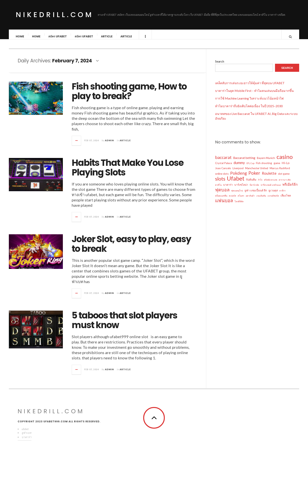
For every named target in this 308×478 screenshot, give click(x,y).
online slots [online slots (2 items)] (222, 177)
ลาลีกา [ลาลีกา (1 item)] (282, 194)
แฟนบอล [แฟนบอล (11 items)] (224, 204)
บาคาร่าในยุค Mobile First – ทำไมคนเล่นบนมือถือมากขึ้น (254, 94)
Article (107, 36)
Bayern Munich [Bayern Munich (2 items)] (266, 161)
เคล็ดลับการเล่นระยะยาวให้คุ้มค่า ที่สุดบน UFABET (250, 87)
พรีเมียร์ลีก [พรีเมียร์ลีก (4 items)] (290, 188)
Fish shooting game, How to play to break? (129, 95)
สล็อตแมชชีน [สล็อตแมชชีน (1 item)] (221, 199)
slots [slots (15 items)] (220, 182)
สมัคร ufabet (58, 36)
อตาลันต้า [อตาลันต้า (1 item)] (250, 199)
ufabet (25, 433)
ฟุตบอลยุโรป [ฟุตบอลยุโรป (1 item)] (237, 194)
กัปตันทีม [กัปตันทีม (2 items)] (251, 183)
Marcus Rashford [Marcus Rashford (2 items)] (280, 172)
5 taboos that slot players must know (124, 324)
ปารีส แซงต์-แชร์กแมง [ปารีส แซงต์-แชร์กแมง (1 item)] (271, 188)
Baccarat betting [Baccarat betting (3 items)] (244, 161)
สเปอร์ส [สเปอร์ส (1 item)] (232, 199)
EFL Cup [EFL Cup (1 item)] (250, 167)
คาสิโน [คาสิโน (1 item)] (218, 188)
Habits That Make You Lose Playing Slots (127, 172)
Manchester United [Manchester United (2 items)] (256, 172)
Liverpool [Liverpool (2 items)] (238, 172)
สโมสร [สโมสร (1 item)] (241, 199)
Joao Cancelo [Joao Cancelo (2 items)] (223, 172)
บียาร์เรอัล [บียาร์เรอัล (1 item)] (254, 188)
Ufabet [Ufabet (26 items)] (235, 182)
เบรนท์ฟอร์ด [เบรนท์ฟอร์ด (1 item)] (273, 199)
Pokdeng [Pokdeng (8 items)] (238, 177)
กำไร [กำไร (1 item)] (260, 183)
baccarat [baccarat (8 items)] (223, 161)
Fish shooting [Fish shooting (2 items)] (264, 167)
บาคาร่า (26, 441)
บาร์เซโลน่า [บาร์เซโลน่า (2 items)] (241, 188)
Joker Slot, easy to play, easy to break (131, 248)
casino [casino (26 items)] (285, 160)
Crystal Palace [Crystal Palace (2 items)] (223, 167)
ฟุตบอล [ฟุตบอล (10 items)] (222, 193)
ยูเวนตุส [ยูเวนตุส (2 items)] (273, 194)
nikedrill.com (55, 15)
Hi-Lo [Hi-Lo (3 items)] (286, 167)
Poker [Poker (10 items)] (254, 176)
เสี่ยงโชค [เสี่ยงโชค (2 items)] (285, 199)
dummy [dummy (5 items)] (239, 166)
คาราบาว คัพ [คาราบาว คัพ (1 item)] (285, 183)
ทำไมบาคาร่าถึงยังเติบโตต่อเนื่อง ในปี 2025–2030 (249, 110)
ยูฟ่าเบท (26, 436)
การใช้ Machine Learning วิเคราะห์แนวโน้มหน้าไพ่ (249, 102)
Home (20, 36)
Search (219, 65)
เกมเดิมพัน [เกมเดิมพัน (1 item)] (261, 199)
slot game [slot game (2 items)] (284, 177)
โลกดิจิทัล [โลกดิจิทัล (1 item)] (239, 205)
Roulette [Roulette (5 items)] (269, 177)
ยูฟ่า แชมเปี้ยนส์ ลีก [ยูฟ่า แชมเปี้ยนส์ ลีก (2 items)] (256, 194)
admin (109, 144)
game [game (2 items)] (277, 167)
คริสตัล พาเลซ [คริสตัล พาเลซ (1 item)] (270, 183)
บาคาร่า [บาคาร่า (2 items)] (228, 188)
